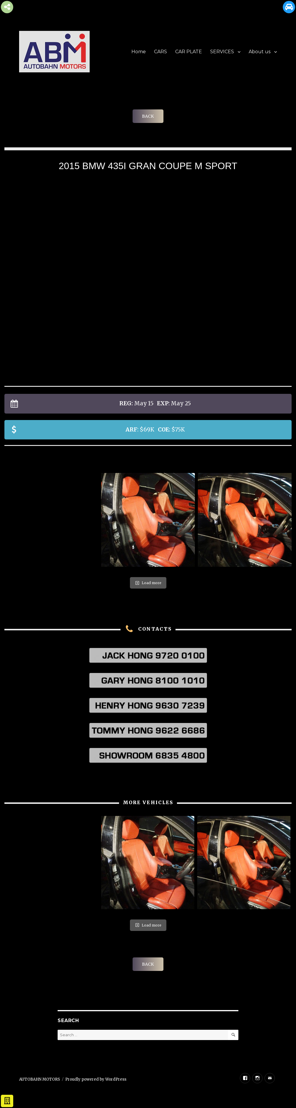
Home (138, 51)
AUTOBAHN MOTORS (39, 1079)
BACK (148, 116)
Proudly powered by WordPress (95, 1079)
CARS (160, 51)
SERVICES (222, 51)
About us (259, 51)
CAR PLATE (188, 51)
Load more (148, 583)
